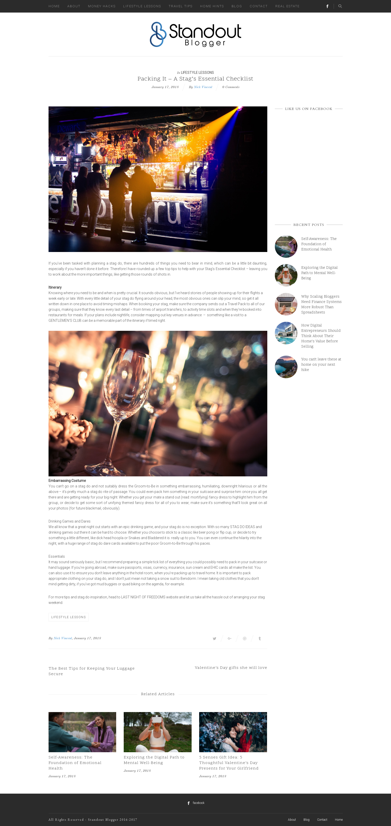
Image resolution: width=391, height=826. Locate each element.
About (73, 6)
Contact (259, 6)
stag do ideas (242, 527)
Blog (237, 6)
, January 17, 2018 (86, 638)
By (51, 638)
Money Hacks (102, 6)
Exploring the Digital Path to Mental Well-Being (154, 760)
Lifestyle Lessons (142, 6)
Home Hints (212, 6)
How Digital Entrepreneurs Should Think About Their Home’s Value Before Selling (321, 336)
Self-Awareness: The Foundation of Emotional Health (75, 763)
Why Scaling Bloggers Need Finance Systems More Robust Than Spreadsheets (321, 304)
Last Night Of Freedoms (143, 597)
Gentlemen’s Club (65, 321)
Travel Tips (181, 6)
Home (54, 6)
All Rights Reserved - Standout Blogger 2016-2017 (93, 819)
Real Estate (287, 6)
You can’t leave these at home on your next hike (321, 365)
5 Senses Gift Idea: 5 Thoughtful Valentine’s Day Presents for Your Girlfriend (229, 763)
